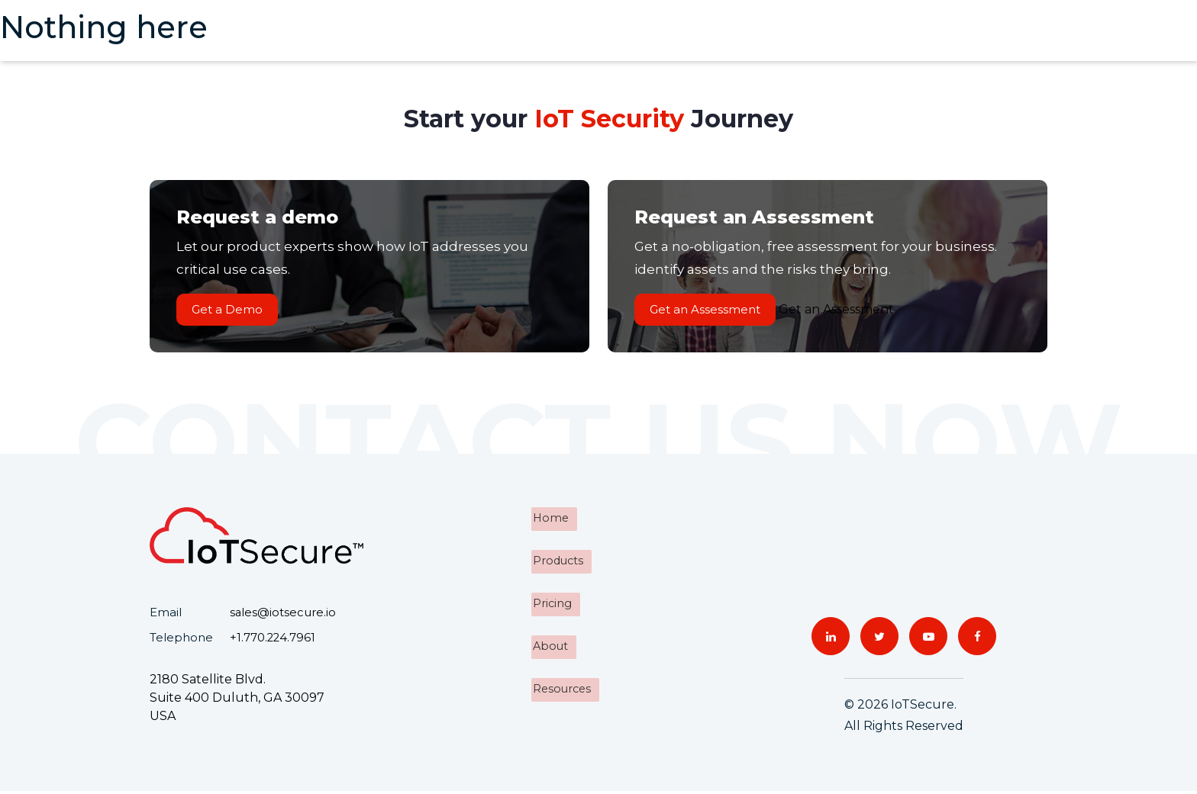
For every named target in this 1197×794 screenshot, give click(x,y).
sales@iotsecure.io (283, 616)
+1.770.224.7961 (273, 640)
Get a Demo (230, 311)
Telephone (181, 640)
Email (166, 616)
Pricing (551, 603)
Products (557, 562)
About (549, 645)
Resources (561, 686)
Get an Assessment (708, 311)
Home (550, 521)
